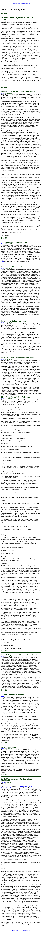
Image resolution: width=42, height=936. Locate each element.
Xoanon (3, 782)
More (26, 68)
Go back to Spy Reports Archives (21, 3)
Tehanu (2, 21)
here (6, 82)
